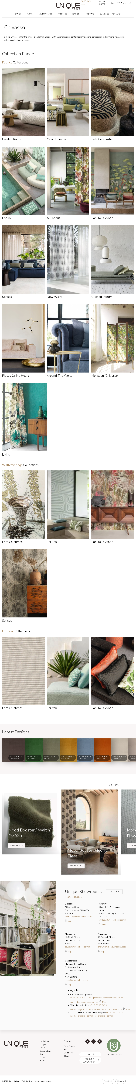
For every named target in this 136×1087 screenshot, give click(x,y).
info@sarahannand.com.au (81, 1015)
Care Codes (69, 1046)
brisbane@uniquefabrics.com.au (79, 916)
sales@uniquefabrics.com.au (77, 946)
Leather (76, 14)
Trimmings (63, 14)
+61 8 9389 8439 (98, 1005)
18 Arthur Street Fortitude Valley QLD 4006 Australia (77, 908)
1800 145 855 (73, 897)
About (42, 1054)
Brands (19, 14)
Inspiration (116, 14)
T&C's (66, 1055)
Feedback (108, 1081)
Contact (43, 1057)
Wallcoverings (46, 14)
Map (68, 921)
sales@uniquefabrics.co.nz (77, 980)
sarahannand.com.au (104, 1015)
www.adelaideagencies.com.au (84, 1002)
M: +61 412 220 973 (80, 997)
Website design (28, 1081)
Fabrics (31, 14)
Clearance (104, 14)
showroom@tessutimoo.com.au (84, 1009)
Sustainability (46, 1051)
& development (41, 1081)
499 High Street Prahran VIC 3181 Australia (73, 939)
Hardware (90, 14)
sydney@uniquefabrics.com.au (112, 919)
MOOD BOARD (106, 2)
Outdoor (68, 1041)
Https (42, 1060)
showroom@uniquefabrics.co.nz (112, 946)
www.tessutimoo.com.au (110, 1009)
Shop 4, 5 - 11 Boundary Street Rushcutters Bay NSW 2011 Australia (112, 910)
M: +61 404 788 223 (116, 1012)
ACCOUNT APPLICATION (89, 1058)
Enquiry (120, 1081)
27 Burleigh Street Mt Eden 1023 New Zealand (106, 939)
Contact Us (112, 891)
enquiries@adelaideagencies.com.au (106, 997)
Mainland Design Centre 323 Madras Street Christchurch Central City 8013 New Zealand (76, 968)
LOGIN (121, 3)
